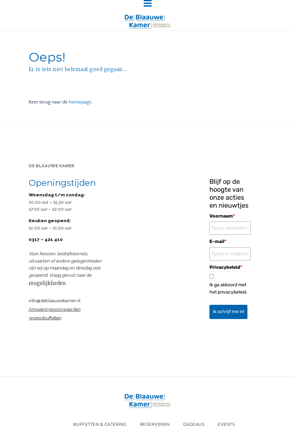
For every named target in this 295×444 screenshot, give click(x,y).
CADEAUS (194, 424)
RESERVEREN (155, 424)
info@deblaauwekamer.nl (55, 300)
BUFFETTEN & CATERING (100, 424)
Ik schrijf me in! (228, 311)
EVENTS (226, 424)
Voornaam (222, 216)
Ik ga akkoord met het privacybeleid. (228, 288)
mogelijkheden (47, 283)
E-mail (217, 241)
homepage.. (81, 102)
